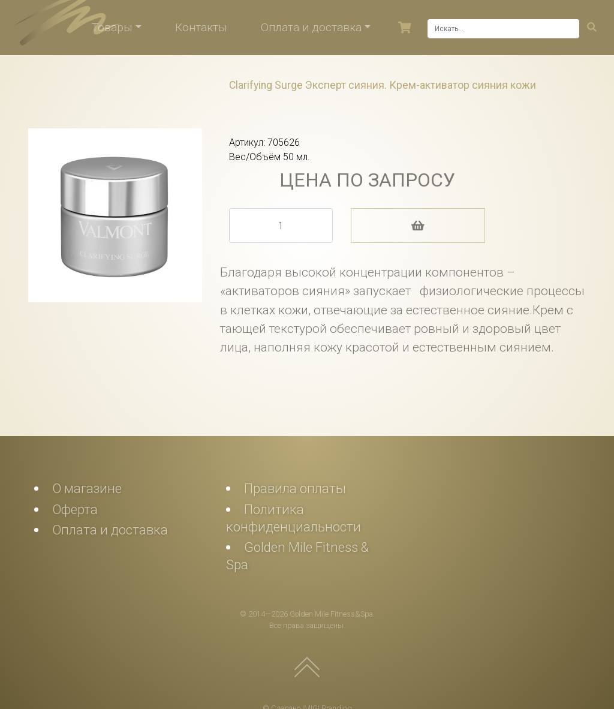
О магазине (87, 488)
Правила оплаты (295, 488)
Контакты (201, 27)
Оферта (75, 509)
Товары (112, 27)
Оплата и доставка (311, 27)
